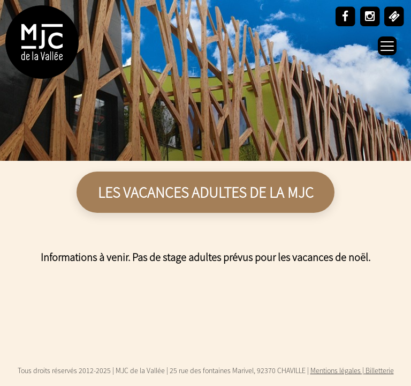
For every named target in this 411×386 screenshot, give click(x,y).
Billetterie (380, 370)
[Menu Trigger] (387, 45)
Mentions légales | (338, 370)
